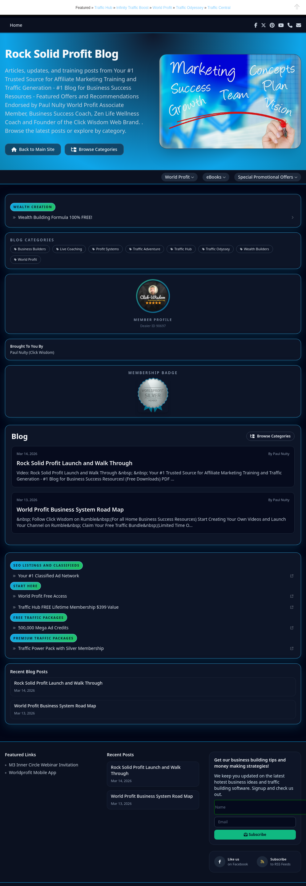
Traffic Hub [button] (103, 7)
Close (297, 7)
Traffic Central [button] (219, 7)
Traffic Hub (181, 248)
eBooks (216, 177)
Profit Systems (105, 248)
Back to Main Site (32, 149)
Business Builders (30, 248)
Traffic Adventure (144, 248)
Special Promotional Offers (267, 177)
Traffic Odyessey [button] (189, 7)
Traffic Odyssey (216, 248)
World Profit (179, 177)
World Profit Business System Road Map (70, 509)
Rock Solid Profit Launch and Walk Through (74, 462)
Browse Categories (94, 149)
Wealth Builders (254, 248)
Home (16, 25)
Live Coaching (69, 248)
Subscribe (255, 834)
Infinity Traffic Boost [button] (133, 7)
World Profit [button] (162, 7)
